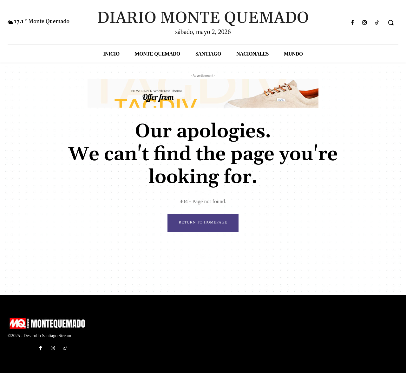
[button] (390, 22)
